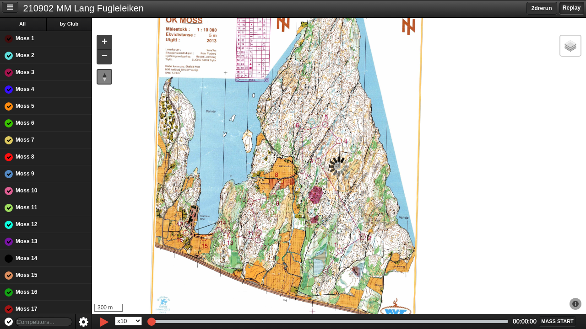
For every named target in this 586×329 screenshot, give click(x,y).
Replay (572, 8)
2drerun (542, 8)
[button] (104, 43)
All (22, 24)
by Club (69, 24)
